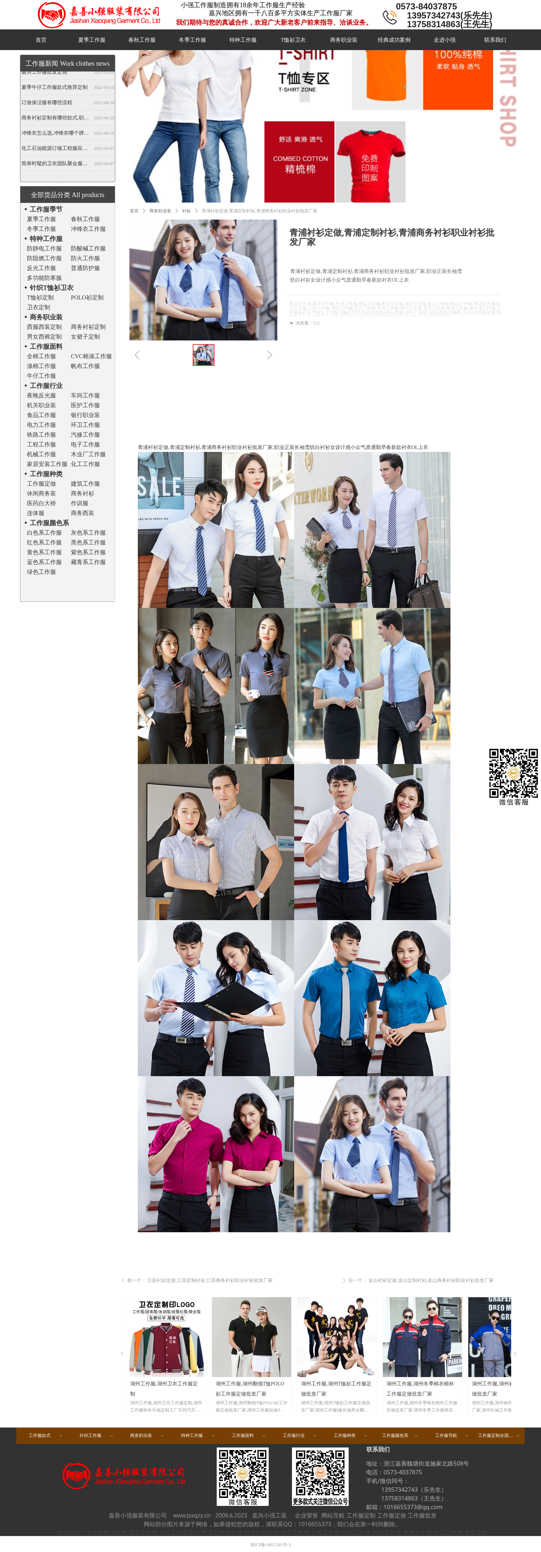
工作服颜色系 (400, 1436)
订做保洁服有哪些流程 (46, 104)
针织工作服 (97, 1436)
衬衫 (186, 210)
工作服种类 (351, 1436)
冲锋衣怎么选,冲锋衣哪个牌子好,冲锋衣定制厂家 (56, 134)
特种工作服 (198, 1436)
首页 (134, 210)
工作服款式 (46, 1436)
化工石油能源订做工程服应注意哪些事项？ (56, 149)
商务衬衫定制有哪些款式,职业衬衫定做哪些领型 (56, 119)
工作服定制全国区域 (499, 1436)
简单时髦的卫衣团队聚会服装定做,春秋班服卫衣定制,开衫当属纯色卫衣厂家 (56, 165)
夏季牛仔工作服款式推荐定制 (54, 88)
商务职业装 (160, 210)
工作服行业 (300, 1436)
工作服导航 (452, 1436)
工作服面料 (249, 1436)
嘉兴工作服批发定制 (44, 73)
